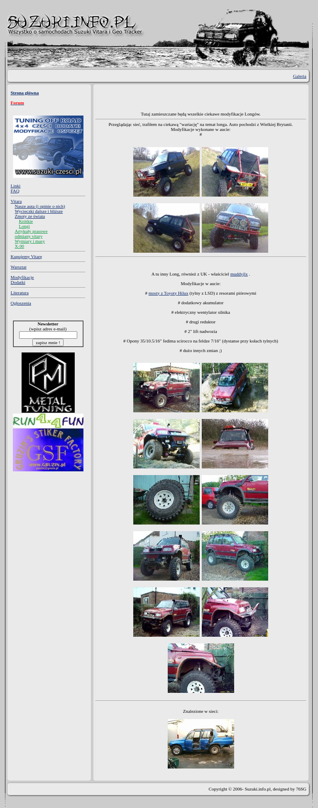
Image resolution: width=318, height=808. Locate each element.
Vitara (16, 201)
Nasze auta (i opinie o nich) (40, 206)
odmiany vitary (29, 236)
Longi (24, 226)
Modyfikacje (22, 277)
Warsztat (19, 266)
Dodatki (18, 282)
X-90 (19, 246)
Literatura (20, 292)
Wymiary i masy (30, 241)
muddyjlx (239, 273)
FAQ (15, 190)
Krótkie (26, 221)
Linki (16, 185)
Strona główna (25, 92)
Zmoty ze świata (30, 216)
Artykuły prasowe (31, 231)
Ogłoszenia (21, 303)
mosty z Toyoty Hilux (168, 293)
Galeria (299, 76)
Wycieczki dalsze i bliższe (39, 211)
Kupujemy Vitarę (26, 256)
